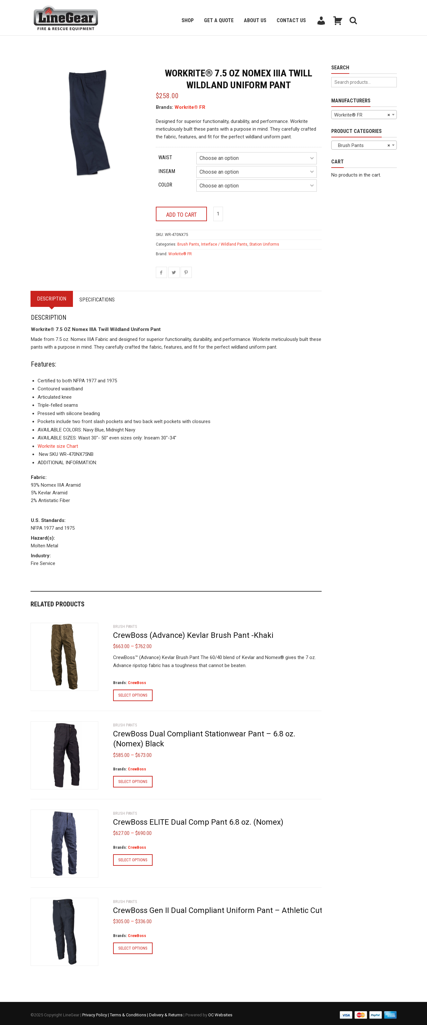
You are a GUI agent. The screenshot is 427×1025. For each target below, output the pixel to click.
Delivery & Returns (165, 1012)
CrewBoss (137, 680)
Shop (188, 20)
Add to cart (181, 211)
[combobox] (364, 114)
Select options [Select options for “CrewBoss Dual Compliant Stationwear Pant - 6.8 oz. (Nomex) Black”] (132, 779)
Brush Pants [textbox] (362, 145)
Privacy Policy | (96, 1012)
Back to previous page (61, 43)
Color (165, 185)
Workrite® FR (189, 107)
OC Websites (220, 1012)
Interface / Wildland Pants (224, 241)
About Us (255, 20)
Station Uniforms (264, 241)
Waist (165, 157)
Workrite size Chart (58, 443)
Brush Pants (188, 241)
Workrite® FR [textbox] (362, 114)
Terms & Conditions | (129, 1012)
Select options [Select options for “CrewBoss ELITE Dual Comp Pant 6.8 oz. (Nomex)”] (132, 857)
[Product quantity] (218, 211)
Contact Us (291, 20)
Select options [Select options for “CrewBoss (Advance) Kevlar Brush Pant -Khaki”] (132, 692)
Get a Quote (219, 20)
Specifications (102, 297)
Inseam (166, 171)
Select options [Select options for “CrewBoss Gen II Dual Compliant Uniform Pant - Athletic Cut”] (132, 945)
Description (53, 296)
